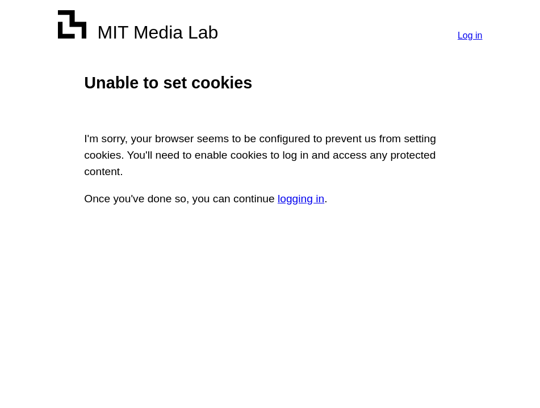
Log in (470, 35)
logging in (301, 199)
